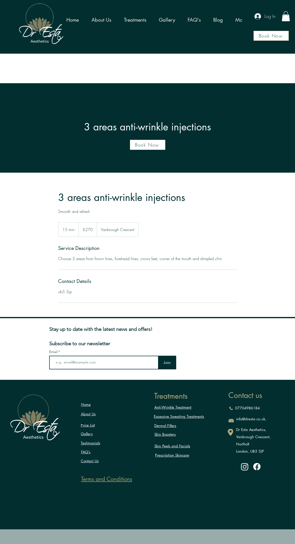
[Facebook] (257, 466)
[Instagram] (245, 466)
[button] (286, 16)
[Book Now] (271, 36)
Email (53, 351)
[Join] (167, 362)
